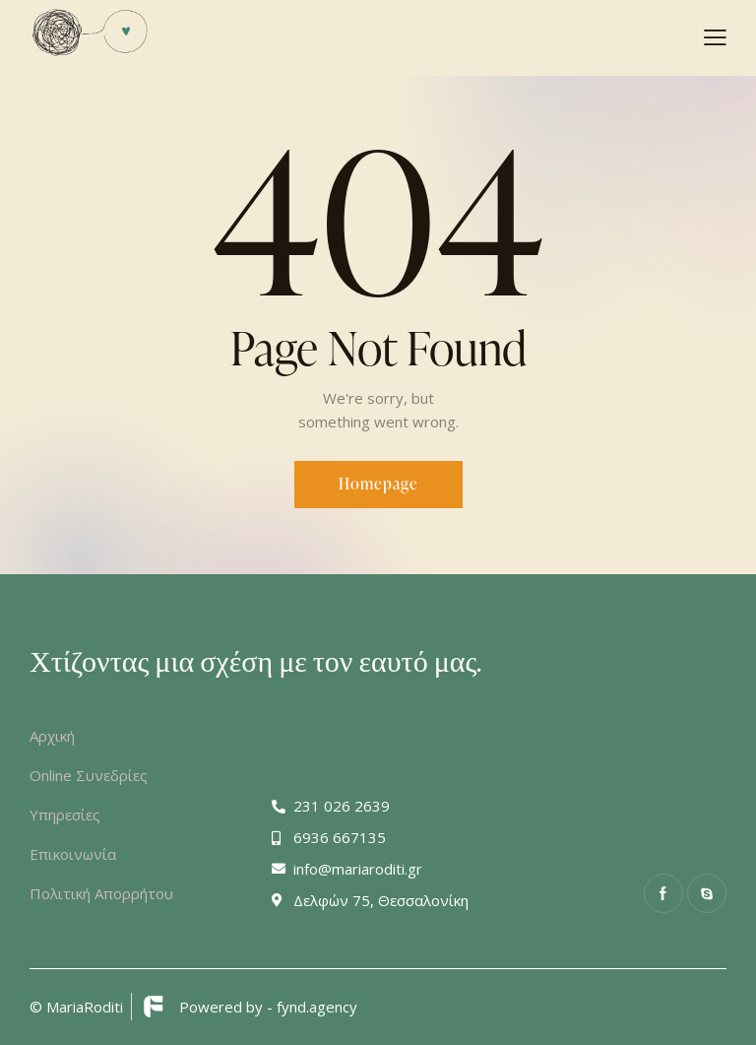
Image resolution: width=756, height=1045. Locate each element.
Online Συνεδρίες (89, 775)
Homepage (378, 483)
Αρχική (52, 736)
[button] (715, 36)
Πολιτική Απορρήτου (101, 893)
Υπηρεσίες (65, 814)
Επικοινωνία (73, 854)
